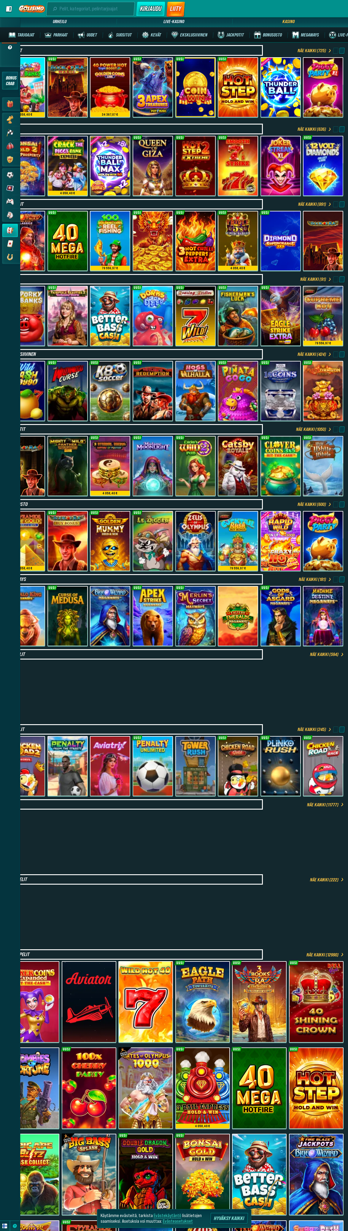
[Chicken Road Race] (323, 766)
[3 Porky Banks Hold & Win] (25, 316)
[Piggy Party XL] (323, 87)
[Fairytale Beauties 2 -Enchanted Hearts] (67, 316)
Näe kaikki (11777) (325, 804)
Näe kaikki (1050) (314, 429)
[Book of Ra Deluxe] (323, 241)
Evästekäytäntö (167, 1215)
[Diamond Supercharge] (280, 241)
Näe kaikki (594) (327, 654)
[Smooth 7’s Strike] (238, 166)
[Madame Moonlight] (153, 466)
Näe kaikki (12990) (325, 954)
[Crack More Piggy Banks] (25, 87)
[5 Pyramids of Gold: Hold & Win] (25, 541)
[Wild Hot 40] (145, 1002)
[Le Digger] (153, 541)
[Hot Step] (238, 87)
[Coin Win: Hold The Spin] (195, 87)
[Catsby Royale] (238, 466)
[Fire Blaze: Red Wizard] (25, 241)
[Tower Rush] (195, 766)
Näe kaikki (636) (315, 129)
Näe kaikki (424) (315, 354)
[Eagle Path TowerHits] (202, 1002)
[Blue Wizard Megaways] (110, 616)
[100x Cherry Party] (89, 1088)
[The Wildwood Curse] (67, 391)
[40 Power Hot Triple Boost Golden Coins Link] (110, 87)
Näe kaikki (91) (316, 279)
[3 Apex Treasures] (153, 87)
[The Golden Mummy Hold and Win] (110, 541)
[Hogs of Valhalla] (195, 391)
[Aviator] (89, 1002)
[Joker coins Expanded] (32, 1002)
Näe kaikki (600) (315, 504)
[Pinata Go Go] (238, 391)
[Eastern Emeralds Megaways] (238, 616)
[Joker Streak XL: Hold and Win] (280, 166)
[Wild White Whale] (323, 466)
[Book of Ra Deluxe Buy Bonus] (67, 541)
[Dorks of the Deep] (153, 316)
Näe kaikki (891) (315, 204)
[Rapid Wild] (280, 541)
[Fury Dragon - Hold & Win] (323, 391)
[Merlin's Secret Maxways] (195, 616)
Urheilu (59, 21)
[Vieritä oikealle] (341, 51)
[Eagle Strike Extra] (280, 316)
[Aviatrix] (110, 766)
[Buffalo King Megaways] (25, 616)
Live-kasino (173, 21)
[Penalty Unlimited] (153, 766)
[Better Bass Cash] (110, 316)
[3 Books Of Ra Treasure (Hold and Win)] (259, 1002)
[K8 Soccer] (110, 391)
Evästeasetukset (178, 1221)
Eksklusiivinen (21, 354)
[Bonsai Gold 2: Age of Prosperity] (25, 166)
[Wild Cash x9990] (25, 391)
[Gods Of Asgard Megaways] (280, 616)
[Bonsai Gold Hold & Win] (202, 1174)
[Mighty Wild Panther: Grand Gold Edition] (67, 466)
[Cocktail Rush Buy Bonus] (238, 541)
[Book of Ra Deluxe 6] (25, 466)
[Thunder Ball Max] (110, 166)
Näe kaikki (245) (315, 729)
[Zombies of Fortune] (32, 1088)
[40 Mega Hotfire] (67, 241)
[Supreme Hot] (323, 316)
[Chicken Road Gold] (238, 766)
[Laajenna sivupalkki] (8, 8)
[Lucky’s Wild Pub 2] (195, 466)
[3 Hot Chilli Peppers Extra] (195, 241)
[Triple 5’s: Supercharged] (238, 241)
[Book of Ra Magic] (67, 87)
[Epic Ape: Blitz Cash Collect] (32, 1174)
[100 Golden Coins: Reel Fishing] (110, 241)
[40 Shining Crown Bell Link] (316, 1002)
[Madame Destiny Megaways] (323, 616)
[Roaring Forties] (195, 316)
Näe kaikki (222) (327, 879)
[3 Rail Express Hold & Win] (202, 1088)
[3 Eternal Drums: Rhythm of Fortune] (110, 466)
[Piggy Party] (323, 541)
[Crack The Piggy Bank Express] (67, 166)
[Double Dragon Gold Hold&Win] (145, 1174)
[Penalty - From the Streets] (67, 766)
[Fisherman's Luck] (238, 316)
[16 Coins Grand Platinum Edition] (280, 391)
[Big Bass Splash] (89, 1174)
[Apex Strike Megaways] (153, 616)
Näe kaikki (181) (315, 579)
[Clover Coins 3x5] (280, 466)
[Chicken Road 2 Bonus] (25, 766)
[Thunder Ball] (280, 87)
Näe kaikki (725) (315, 50)
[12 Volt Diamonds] (323, 166)
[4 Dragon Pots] (153, 241)
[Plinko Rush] (280, 766)
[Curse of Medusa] (67, 616)
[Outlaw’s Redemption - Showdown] (153, 391)
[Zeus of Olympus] (195, 541)
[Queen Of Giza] (153, 166)
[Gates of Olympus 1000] (145, 1088)
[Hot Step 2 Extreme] (195, 166)
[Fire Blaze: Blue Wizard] (316, 1174)
